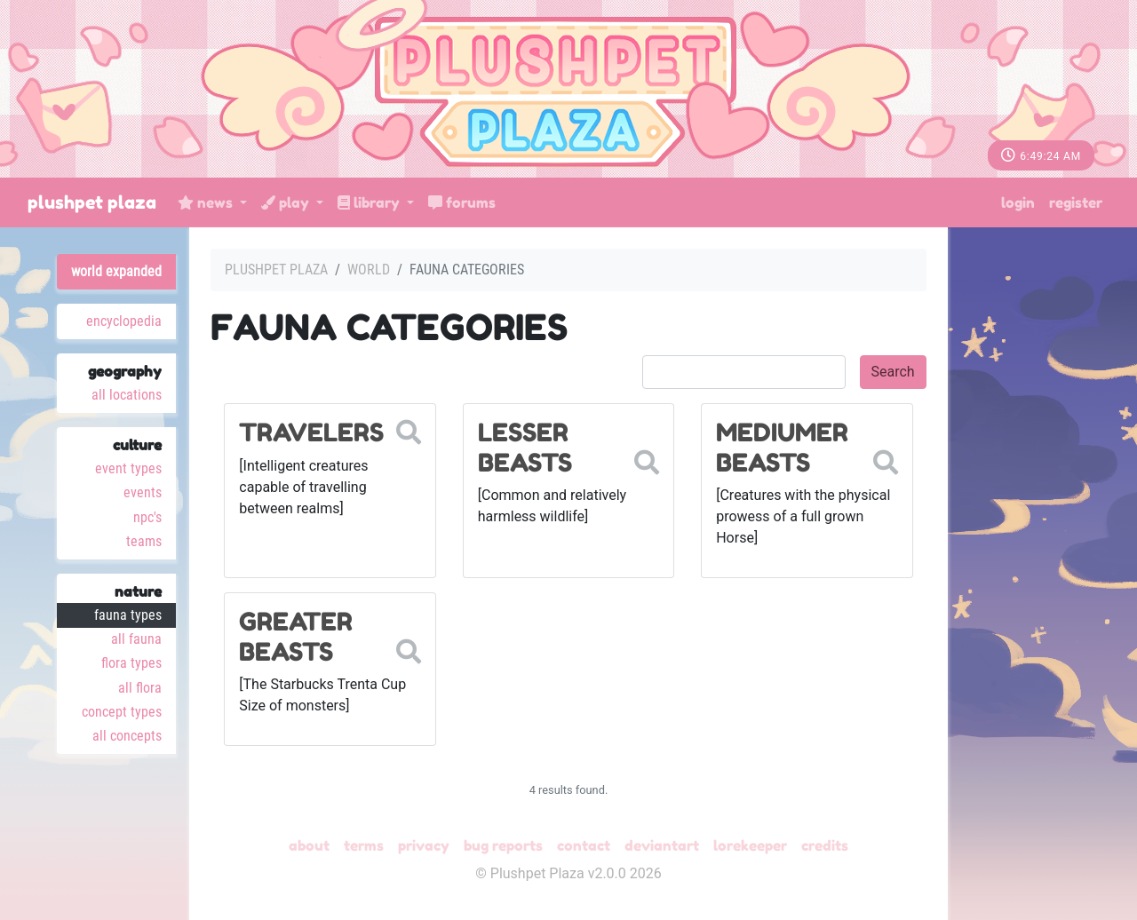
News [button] (207, 202)
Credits (824, 845)
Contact (583, 845)
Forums (462, 202)
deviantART (661, 845)
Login (1018, 202)
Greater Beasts (296, 637)
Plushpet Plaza (92, 202)
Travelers (311, 432)
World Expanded (116, 271)
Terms (364, 845)
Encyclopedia (124, 321)
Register (1075, 202)
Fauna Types (128, 615)
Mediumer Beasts (782, 447)
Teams (144, 541)
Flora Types (131, 662)
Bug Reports (503, 845)
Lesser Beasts (525, 447)
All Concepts (127, 735)
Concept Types (122, 711)
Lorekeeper (750, 845)
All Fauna (136, 639)
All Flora (140, 687)
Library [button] (370, 202)
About (309, 845)
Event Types (128, 468)
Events (142, 492)
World (368, 269)
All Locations (126, 394)
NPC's (147, 517)
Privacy (423, 845)
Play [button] (287, 202)
